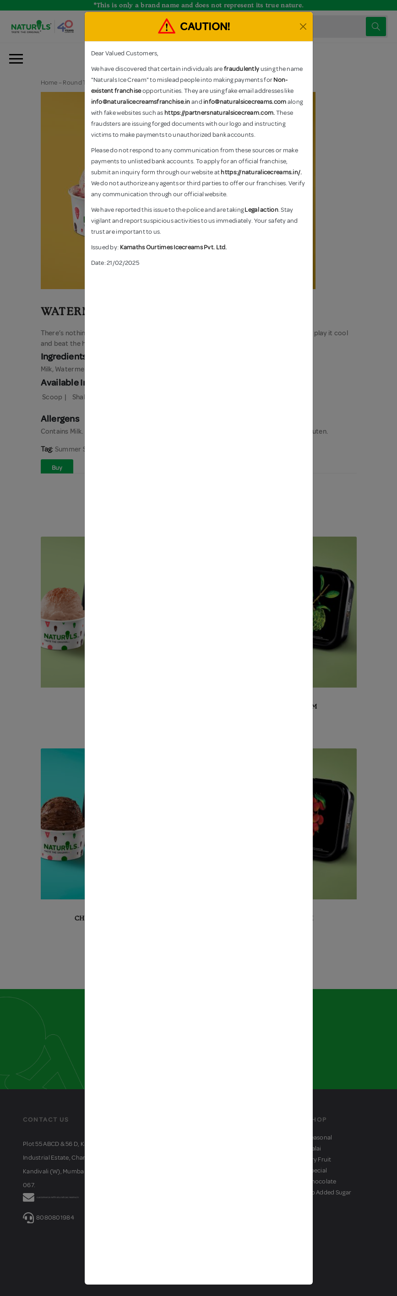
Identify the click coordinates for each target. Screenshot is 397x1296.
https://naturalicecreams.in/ (260, 172)
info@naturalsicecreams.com (244, 102)
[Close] (303, 26)
